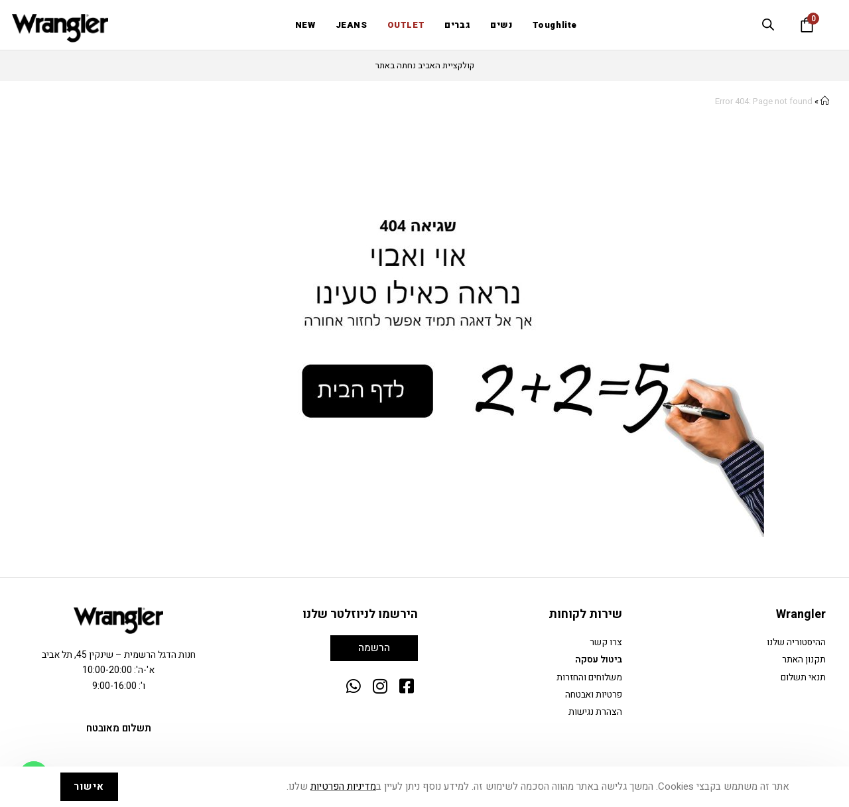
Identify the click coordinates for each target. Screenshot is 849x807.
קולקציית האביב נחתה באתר (424, 65)
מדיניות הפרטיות (343, 786)
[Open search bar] (768, 25)
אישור (89, 786)
